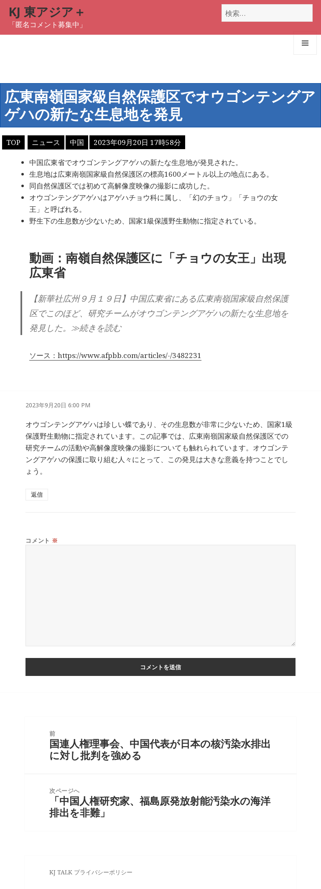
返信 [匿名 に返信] (37, 494)
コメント (41, 540)
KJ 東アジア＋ (47, 11)
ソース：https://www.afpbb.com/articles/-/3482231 (115, 355)
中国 (77, 142)
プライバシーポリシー (103, 872)
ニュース (46, 142)
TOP (13, 142)
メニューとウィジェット (305, 54)
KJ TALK (60, 872)
